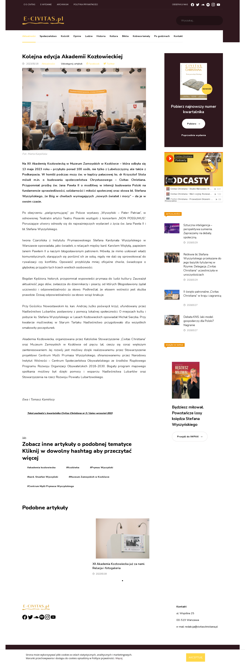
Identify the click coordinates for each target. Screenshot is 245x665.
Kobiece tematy (141, 36)
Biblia (125, 36)
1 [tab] (122, 580)
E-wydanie (46, 4)
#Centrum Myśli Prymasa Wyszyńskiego (50, 486)
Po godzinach (162, 36)
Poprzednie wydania (193, 135)
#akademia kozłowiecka (41, 467)
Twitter (109, 63)
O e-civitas (29, 4)
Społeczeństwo (48, 36)
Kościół (65, 36)
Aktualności (29, 36)
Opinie (77, 36)
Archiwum (62, 4)
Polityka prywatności (86, 4)
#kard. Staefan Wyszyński (42, 476)
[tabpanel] (122, 548)
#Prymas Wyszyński (101, 467)
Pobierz (191, 123)
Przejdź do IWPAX (188, 436)
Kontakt (178, 36)
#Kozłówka (72, 467)
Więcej (118, 658)
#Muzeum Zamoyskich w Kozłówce (89, 476)
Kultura (114, 36)
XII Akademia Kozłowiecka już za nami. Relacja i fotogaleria (118, 566)
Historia (101, 36)
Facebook (93, 63)
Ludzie (88, 36)
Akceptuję (196, 657)
